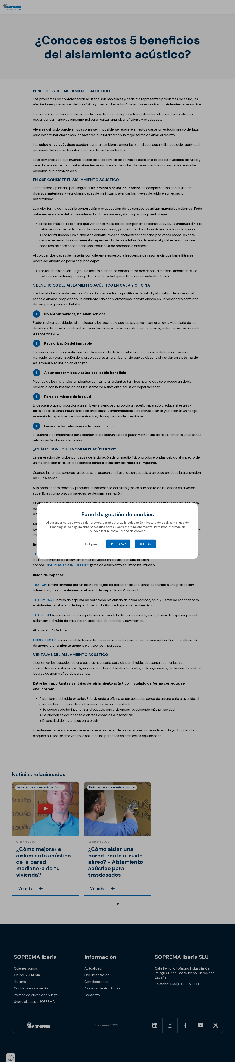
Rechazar (118, 544)
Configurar (91, 544)
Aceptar (145, 544)
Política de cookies (132, 531)
